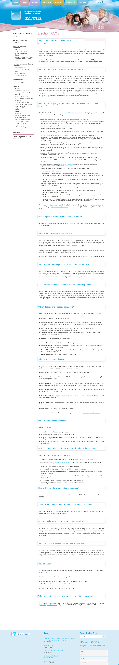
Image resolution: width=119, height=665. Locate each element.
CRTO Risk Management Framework (22, 112)
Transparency (19, 100)
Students (58, 2)
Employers (47, 2)
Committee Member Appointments (22, 124)
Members (34, 2)
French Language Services (23, 129)
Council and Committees (69, 246)
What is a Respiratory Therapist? (20, 41)
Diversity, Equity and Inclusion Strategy (24, 93)
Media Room (17, 37)
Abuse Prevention (20, 73)
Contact (82, 2)
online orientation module (62, 462)
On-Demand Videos (19, 83)
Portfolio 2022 (48, 645)
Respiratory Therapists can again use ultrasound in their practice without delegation (59, 639)
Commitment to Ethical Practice (22, 70)
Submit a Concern (20, 68)
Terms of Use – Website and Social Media (22, 137)
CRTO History (19, 110)
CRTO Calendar (18, 79)
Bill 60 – (22, 96)
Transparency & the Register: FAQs (22, 107)
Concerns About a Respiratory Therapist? (23, 65)
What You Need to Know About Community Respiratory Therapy (24, 53)
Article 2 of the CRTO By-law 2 (71, 113)
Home (16, 2)
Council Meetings (21, 127)
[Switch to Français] (101, 2)
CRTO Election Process (22, 121)
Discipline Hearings (20, 75)
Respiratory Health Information (19, 47)
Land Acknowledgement (22, 91)
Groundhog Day (49, 661)
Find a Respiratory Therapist (22, 33)
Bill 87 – (24, 98)
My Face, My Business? (51, 656)
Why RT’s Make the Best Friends (53, 651)
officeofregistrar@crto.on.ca (59, 207)
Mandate (17, 89)
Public (24, 2)
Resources (16, 133)
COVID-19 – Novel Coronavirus (24, 50)
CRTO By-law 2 (97, 314)
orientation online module (66, 164)
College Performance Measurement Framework (24, 103)
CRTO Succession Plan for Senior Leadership (22, 116)
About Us (16, 87)
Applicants (71, 2)
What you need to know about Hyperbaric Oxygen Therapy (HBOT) (24, 58)
